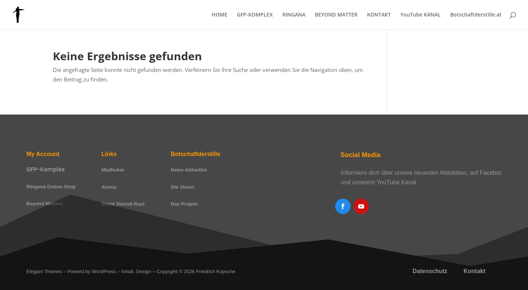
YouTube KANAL (420, 15)
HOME (219, 15)
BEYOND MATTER (336, 15)
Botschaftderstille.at (476, 15)
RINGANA (293, 15)
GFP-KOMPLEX (255, 15)
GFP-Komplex (45, 169)
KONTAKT (379, 15)
